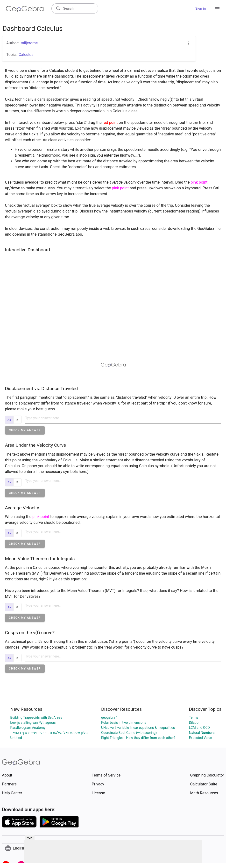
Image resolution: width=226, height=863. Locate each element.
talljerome (29, 43)
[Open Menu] (217, 9)
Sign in (200, 8)
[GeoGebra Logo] (25, 9)
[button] (25, 430)
